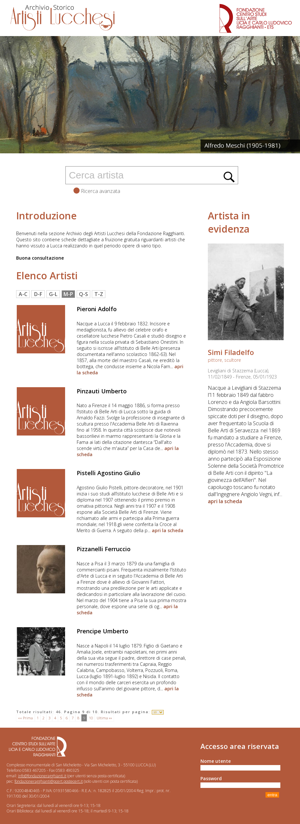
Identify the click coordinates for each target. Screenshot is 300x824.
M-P (68, 294)
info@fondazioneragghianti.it (42, 776)
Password (211, 778)
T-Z (98, 294)
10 (91, 717)
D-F (38, 294)
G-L (53, 294)
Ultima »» (104, 717)
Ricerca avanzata (96, 191)
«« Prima (25, 717)
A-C (23, 294)
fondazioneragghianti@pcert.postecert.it (49, 781)
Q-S (83, 294)
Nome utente (215, 761)
